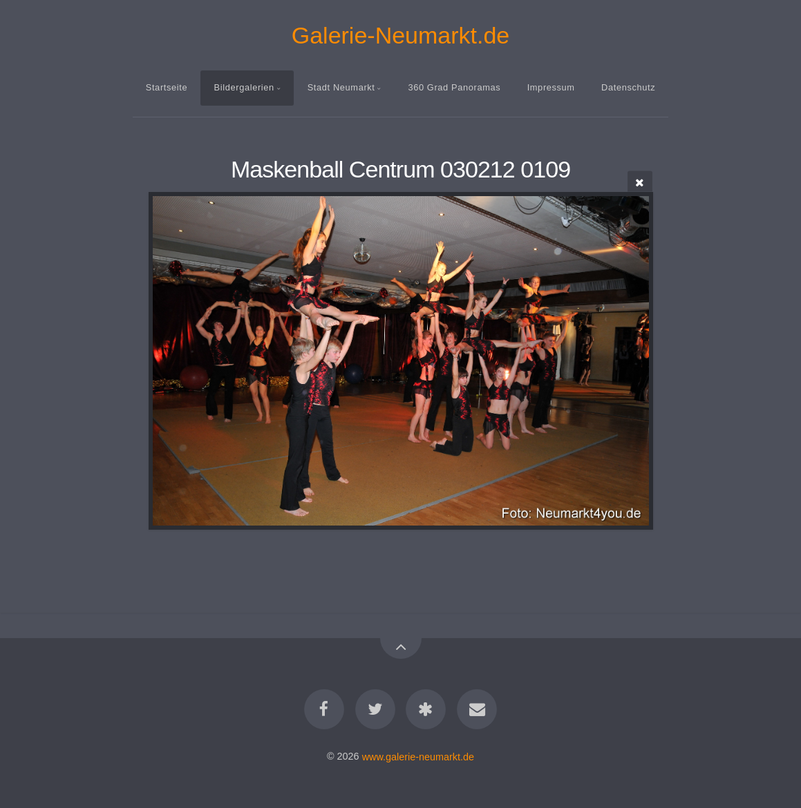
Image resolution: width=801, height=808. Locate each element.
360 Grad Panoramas (454, 87)
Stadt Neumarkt (341, 87)
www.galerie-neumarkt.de (418, 756)
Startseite (166, 87)
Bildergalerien (244, 87)
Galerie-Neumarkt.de (401, 35)
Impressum (551, 87)
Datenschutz (628, 87)
